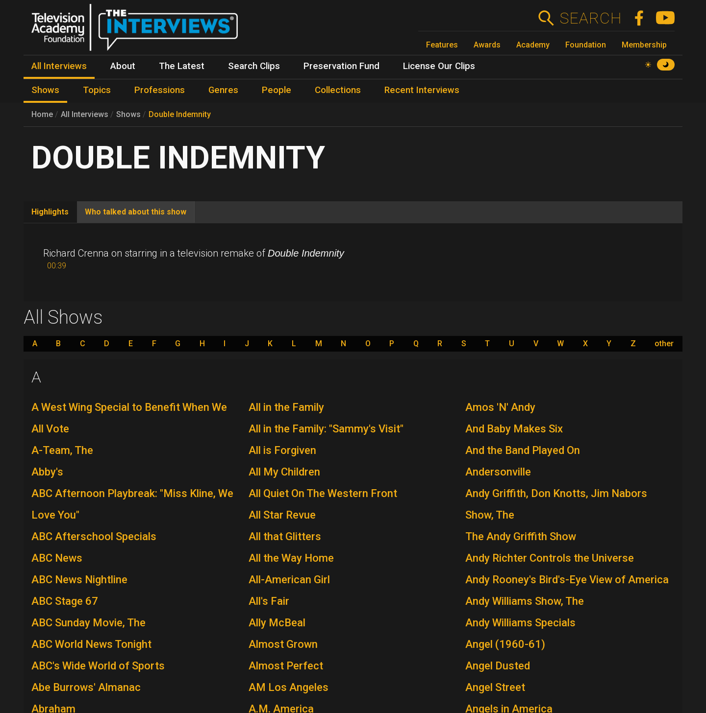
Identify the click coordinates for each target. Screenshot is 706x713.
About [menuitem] (122, 66)
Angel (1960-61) (505, 644)
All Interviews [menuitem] (59, 66)
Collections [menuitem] (338, 90)
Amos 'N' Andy (500, 407)
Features (442, 44)
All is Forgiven (282, 450)
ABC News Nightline (79, 579)
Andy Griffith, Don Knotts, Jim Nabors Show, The (556, 504)
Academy (533, 44)
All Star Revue (282, 515)
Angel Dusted (497, 666)
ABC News (56, 558)
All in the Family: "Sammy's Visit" (326, 429)
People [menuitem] (276, 90)
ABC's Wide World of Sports (98, 666)
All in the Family (286, 407)
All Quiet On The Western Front (323, 493)
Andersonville (498, 472)
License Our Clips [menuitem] (439, 66)
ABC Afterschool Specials (93, 536)
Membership (644, 44)
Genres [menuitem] (223, 90)
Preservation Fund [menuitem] (341, 66)
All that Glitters (285, 536)
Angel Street (495, 687)
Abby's (47, 472)
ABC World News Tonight (91, 644)
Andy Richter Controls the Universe (549, 558)
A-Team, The (62, 450)
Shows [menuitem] (45, 90)
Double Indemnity (180, 114)
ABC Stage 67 (64, 601)
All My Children (284, 472)
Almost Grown (283, 644)
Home (42, 114)
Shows (128, 114)
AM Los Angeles (288, 687)
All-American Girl (289, 579)
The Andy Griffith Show (520, 536)
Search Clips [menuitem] (254, 66)
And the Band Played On (522, 450)
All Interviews (84, 114)
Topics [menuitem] (97, 90)
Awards (487, 44)
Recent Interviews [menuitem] (421, 90)
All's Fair (269, 601)
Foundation (585, 44)
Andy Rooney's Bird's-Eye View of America (567, 579)
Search (590, 18)
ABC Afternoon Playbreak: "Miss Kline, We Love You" (132, 504)
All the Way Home (291, 558)
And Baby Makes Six (514, 429)
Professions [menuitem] (159, 90)
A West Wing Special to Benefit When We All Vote (129, 418)
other (664, 344)
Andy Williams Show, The (524, 601)
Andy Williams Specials (520, 623)
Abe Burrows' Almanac (86, 687)
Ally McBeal (277, 623)
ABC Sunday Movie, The (88, 623)
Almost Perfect (286, 666)
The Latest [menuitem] (181, 66)
